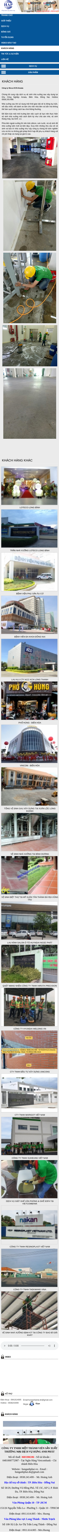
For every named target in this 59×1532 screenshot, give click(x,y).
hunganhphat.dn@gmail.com (29, 1472)
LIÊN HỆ (4, 59)
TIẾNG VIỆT (36, 3)
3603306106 (27, 1457)
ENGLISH (50, 3)
